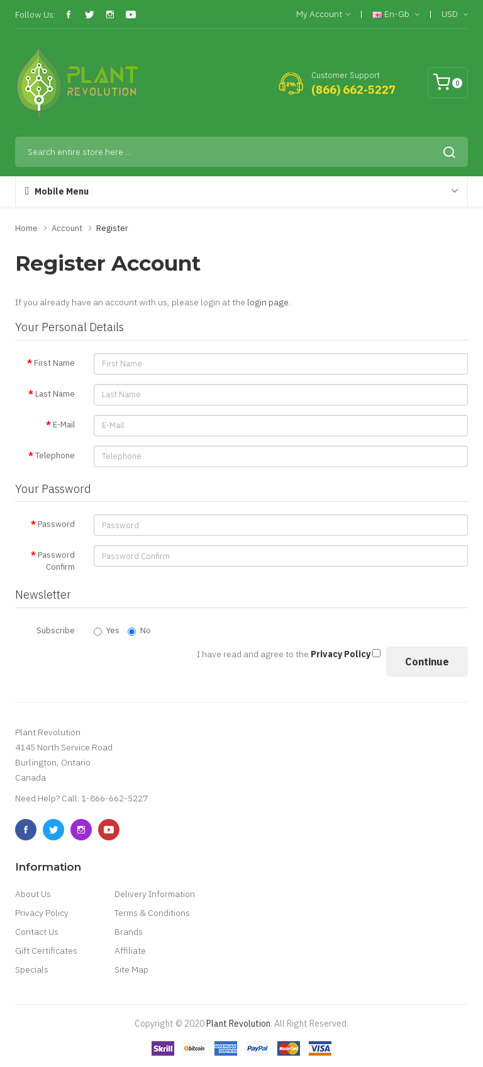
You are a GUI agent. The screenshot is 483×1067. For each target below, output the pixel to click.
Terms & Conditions (152, 912)
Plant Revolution (238, 1023)
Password (56, 524)
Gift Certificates (46, 950)
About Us (33, 894)
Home (26, 228)
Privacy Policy (42, 912)
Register (112, 228)
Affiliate (130, 950)
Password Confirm (56, 561)
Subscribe (55, 630)
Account (67, 228)
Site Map (131, 969)
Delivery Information (154, 894)
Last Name (55, 393)
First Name (54, 363)
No (139, 630)
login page (268, 302)
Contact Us (36, 931)
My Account (323, 14)
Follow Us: (35, 14)
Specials (31, 969)
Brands (128, 931)
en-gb (395, 14)
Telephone (55, 455)
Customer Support (345, 75)
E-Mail (64, 424)
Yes (106, 630)
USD (454, 14)
